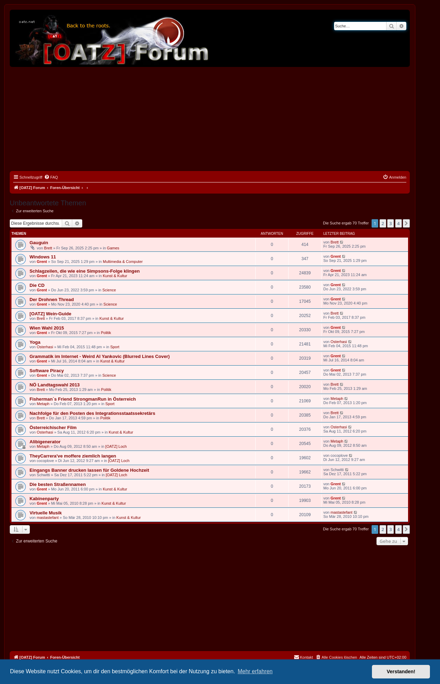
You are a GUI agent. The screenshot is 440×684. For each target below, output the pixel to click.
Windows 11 (43, 256)
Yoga (35, 342)
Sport (114, 347)
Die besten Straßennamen (58, 484)
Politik (106, 333)
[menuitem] (51, 177)
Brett (48, 248)
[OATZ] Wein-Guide (50, 313)
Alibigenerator (45, 441)
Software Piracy (47, 370)
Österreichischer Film (53, 427)
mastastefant (48, 517)
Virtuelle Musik (46, 512)
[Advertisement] (210, 119)
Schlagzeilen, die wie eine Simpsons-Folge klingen (85, 271)
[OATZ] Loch (116, 446)
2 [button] (383, 223)
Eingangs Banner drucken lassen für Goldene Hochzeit (89, 470)
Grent (42, 261)
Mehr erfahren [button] (255, 671)
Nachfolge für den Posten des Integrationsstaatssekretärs (92, 413)
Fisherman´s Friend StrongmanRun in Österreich (83, 399)
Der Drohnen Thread (52, 299)
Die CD (37, 285)
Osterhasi (45, 347)
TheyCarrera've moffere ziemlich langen (73, 456)
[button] (406, 223)
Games (113, 248)
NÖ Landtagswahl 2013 (55, 384)
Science (109, 290)
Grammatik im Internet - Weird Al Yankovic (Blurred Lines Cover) (100, 356)
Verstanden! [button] (401, 671)
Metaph (43, 404)
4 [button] (398, 223)
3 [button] (390, 223)
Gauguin (39, 242)
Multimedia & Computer (123, 261)
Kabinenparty (44, 498)
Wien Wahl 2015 (47, 328)
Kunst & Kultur (115, 276)
